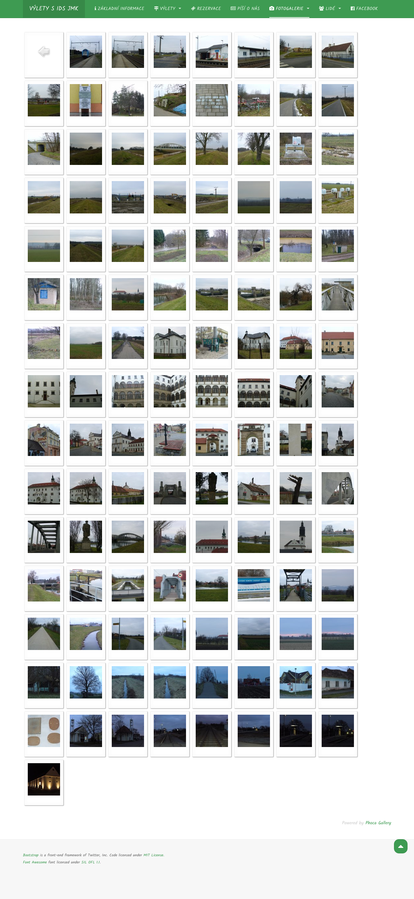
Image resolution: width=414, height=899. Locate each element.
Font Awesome (35, 862)
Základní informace (119, 8)
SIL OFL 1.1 (90, 862)
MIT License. (153, 855)
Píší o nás (245, 8)
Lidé (330, 8)
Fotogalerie (289, 8)
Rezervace (206, 8)
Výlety (167, 8)
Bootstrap (30, 855)
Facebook (364, 8)
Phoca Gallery (378, 823)
